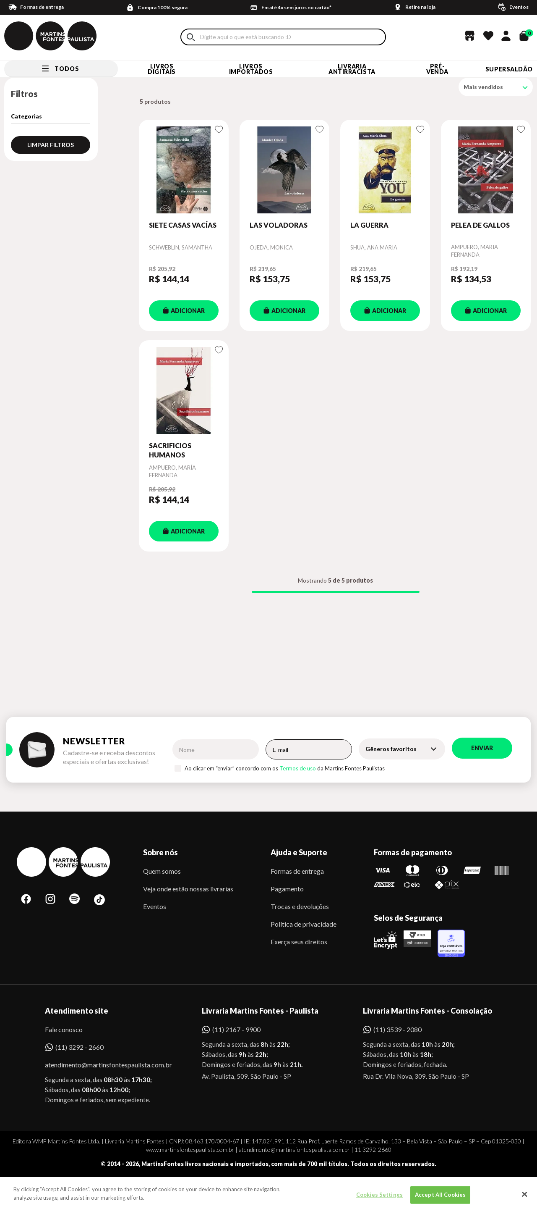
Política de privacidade (303, 924)
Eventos (154, 906)
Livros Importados (251, 68)
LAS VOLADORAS (279, 225)
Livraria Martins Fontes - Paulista (260, 1010)
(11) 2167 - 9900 (236, 1029)
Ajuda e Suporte (299, 852)
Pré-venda (437, 68)
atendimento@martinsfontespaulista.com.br (101, 1065)
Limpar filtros (50, 144)
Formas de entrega (297, 871)
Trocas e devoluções (300, 906)
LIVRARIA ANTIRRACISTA (351, 68)
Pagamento (287, 889)
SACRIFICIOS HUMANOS (170, 450)
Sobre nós (160, 852)
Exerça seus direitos (299, 942)
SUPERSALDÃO (509, 69)
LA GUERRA (369, 225)
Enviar (482, 747)
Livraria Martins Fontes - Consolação (427, 1010)
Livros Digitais (161, 68)
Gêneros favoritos (391, 748)
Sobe (64, 1186)
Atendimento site (76, 1010)
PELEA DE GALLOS (480, 225)
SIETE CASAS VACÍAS (182, 225)
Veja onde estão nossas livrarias (188, 889)
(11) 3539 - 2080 (397, 1029)
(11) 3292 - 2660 (79, 1047)
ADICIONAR (184, 310)
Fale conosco (64, 1029)
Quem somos (162, 871)
